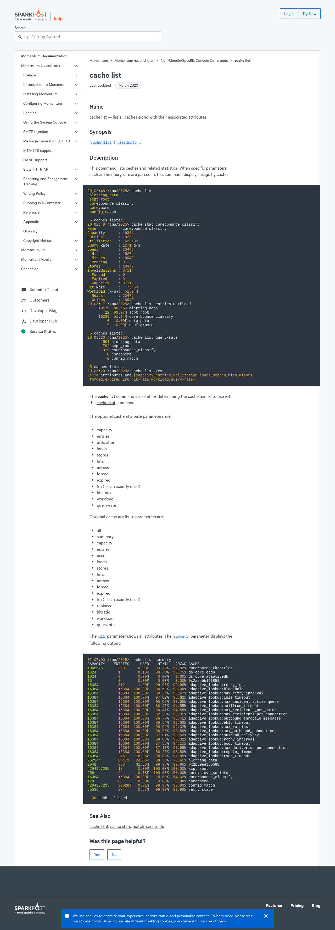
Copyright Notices (38, 240)
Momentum (99, 60)
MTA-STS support (38, 150)
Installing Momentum (40, 93)
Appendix (31, 221)
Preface (29, 75)
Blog (316, 904)
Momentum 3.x (33, 249)
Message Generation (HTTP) (46, 140)
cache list (243, 60)
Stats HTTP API (36, 169)
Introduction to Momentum (45, 84)
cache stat (106, 402)
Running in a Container (41, 202)
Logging (30, 112)
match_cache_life (148, 825)
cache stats (120, 825)
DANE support (35, 159)
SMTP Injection (35, 131)
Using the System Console (44, 122)
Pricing (297, 904)
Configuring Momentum (42, 103)
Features (274, 904)
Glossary (30, 231)
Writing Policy (34, 193)
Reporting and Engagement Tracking (45, 181)
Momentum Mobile (36, 259)
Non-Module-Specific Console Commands (194, 60)
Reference (31, 212)
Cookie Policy (90, 920)
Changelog (29, 268)
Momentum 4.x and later (40, 65)
